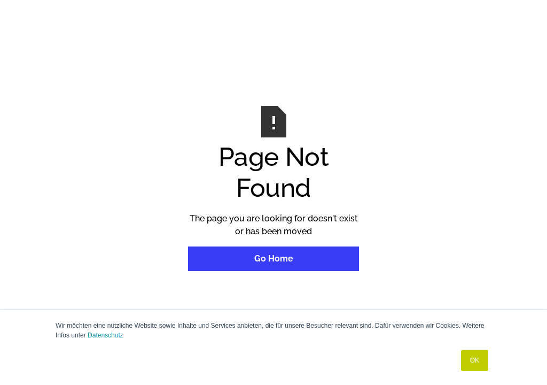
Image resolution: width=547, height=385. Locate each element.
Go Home (273, 258)
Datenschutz (105, 335)
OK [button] (474, 360)
